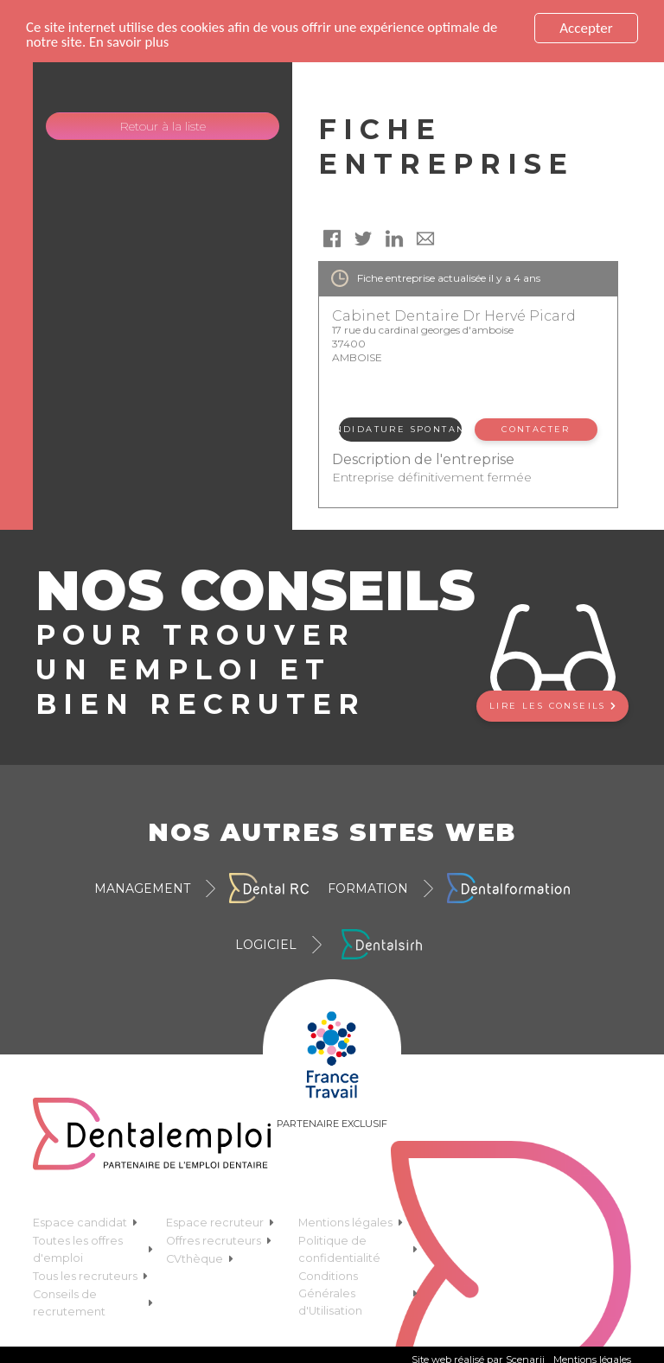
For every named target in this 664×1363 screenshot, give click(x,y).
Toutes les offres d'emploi (92, 1249)
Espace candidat (85, 1222)
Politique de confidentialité (358, 1249)
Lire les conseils (552, 705)
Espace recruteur (220, 1222)
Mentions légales (350, 1222)
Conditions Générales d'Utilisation (358, 1293)
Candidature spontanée (400, 429)
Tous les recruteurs (90, 1276)
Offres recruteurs (218, 1240)
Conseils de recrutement (92, 1303)
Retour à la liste (162, 126)
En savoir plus (130, 43)
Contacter (536, 429)
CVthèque (199, 1258)
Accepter (585, 28)
